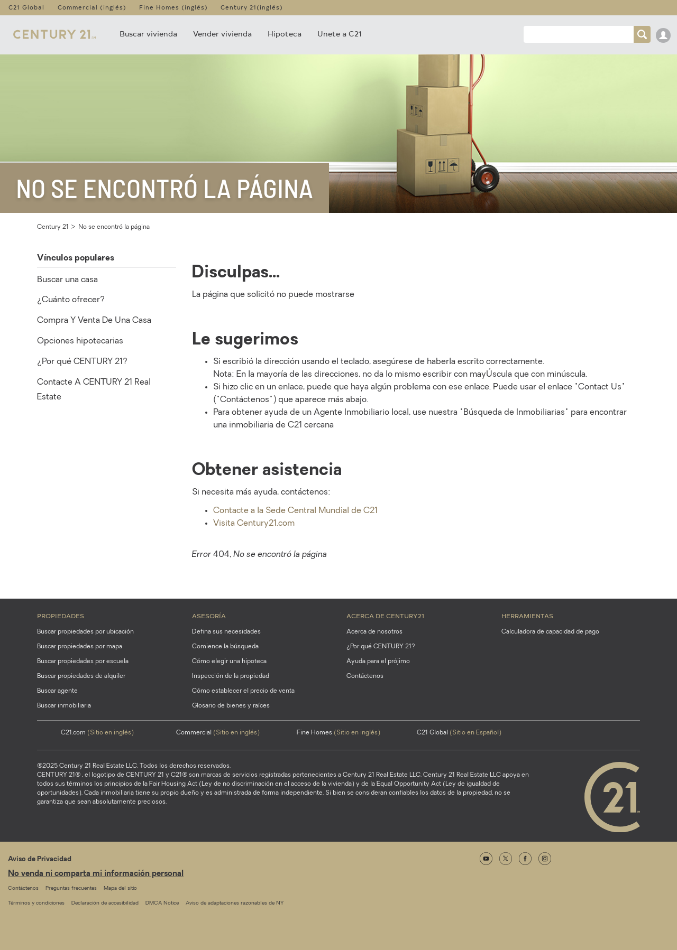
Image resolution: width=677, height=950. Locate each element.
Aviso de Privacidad (39, 859)
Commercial (218, 733)
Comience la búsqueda (225, 647)
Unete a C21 (339, 34)
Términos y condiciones (36, 903)
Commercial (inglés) (92, 7)
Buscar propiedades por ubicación (85, 632)
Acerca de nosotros (374, 632)
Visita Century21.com (254, 523)
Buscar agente (57, 691)
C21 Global (26, 7)
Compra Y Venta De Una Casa (94, 320)
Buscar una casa (67, 280)
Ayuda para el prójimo (378, 661)
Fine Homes (338, 733)
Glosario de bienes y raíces (231, 706)
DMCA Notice (162, 903)
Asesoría (209, 615)
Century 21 (53, 227)
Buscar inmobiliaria (64, 706)
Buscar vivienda (148, 34)
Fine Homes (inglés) (173, 7)
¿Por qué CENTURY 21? (380, 647)
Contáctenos (364, 676)
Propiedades (60, 615)
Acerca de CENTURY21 (385, 615)
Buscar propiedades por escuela (83, 661)
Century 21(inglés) (252, 7)
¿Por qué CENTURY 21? (82, 362)
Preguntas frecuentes (71, 888)
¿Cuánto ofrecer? (71, 300)
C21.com (97, 733)
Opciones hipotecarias (80, 341)
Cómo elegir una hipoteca (229, 661)
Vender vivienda (222, 34)
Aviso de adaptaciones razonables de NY (234, 903)
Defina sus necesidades (226, 632)
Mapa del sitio (120, 888)
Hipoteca (284, 34)
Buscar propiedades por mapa (79, 647)
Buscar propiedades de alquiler (81, 676)
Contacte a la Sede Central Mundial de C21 (295, 511)
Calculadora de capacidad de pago (550, 632)
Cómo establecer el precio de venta (243, 691)
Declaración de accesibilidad (105, 903)
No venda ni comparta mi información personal (96, 874)
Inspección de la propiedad (230, 676)
